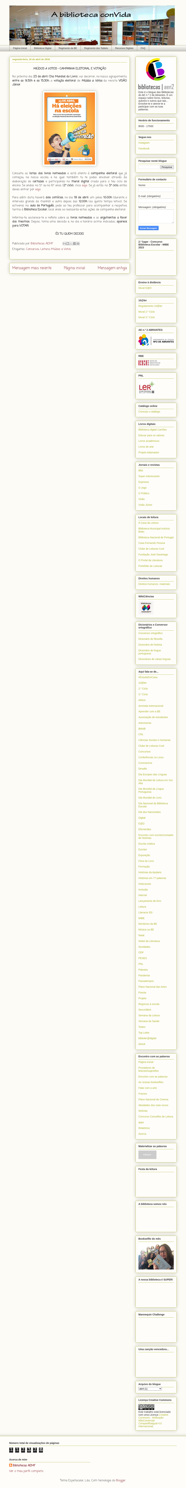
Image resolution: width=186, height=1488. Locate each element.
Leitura (45, 249)
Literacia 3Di (145, 912)
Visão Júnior (145, 504)
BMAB (142, 728)
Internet (142, 895)
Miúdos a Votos (61, 249)
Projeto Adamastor (148, 452)
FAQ (143, 48)
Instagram (144, 142)
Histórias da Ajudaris (149, 872)
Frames (142, 1093)
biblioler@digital (147, 1038)
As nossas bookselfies (150, 1082)
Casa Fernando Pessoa (151, 543)
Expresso (143, 482)
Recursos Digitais (124, 48)
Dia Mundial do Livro (149, 797)
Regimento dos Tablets (96, 48)
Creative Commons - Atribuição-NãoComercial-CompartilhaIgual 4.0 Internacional (153, 1420)
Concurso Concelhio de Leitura (155, 1116)
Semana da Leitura (149, 1015)
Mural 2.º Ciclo (146, 311)
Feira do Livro (146, 861)
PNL (140, 963)
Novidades (144, 946)
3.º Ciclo (143, 694)
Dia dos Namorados (149, 812)
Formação (144, 866)
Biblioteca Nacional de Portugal (156, 537)
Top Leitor (143, 1032)
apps (141, 1122)
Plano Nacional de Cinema (153, 1099)
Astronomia (144, 723)
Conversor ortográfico (150, 633)
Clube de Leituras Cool (151, 548)
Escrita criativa (146, 843)
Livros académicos (148, 440)
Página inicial (20, 48)
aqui (84, 185)
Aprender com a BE (149, 711)
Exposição (144, 855)
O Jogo (142, 487)
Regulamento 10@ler (150, 306)
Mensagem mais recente (31, 268)
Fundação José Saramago (153, 554)
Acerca (142, 1133)
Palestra (143, 969)
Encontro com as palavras (153, 1076)
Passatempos (146, 981)
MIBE (141, 918)
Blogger (121, 1480)
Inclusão (143, 889)
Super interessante (149, 476)
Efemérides (144, 829)
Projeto (142, 998)
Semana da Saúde (148, 1021)
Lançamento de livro (149, 900)
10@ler (142, 682)
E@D (141, 823)
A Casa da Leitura (148, 522)
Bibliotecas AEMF (24, 1466)
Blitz (140, 470)
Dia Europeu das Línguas (152, 774)
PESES (142, 958)
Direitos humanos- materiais (154, 584)
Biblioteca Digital (42, 48)
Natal (141, 935)
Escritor (142, 849)
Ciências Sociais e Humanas (154, 740)
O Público (143, 493)
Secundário (144, 1009)
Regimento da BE (68, 48)
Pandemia (144, 975)
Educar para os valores (151, 435)
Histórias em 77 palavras (152, 878)
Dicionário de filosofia (150, 638)
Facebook (143, 148)
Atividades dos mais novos (153, 1105)
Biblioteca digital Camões (152, 429)
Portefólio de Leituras (150, 566)
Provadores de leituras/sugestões (148, 1069)
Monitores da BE (147, 923)
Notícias (143, 1110)
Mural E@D (145, 288)
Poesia (142, 992)
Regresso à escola (148, 1004)
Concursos (32, 249)
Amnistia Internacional (150, 705)
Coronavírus (145, 762)
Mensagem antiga (112, 268)
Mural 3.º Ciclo (146, 317)
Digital (141, 817)
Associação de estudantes (153, 717)
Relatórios (144, 1128)
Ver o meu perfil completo (26, 1471)
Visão (141, 499)
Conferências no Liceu (150, 757)
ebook (141, 1044)
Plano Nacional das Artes (152, 986)
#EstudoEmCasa (147, 677)
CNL (140, 734)
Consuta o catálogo (149, 411)
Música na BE (146, 929)
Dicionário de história (150, 644)
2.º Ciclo (143, 688)
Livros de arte (146, 446)
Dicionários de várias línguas (154, 659)
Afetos (142, 700)
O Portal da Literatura (150, 560)
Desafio (142, 768)
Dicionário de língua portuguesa (149, 652)
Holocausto (144, 883)
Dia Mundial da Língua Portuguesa (151, 790)
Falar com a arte (147, 1087)
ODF (141, 952)
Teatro (141, 1026)
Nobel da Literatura (149, 941)
